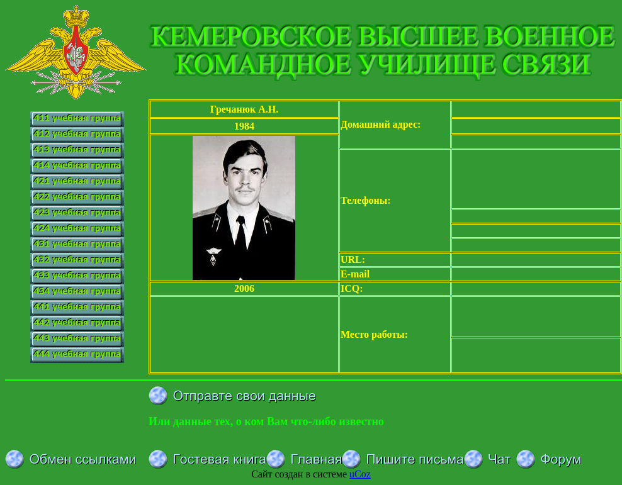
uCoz (360, 474)
